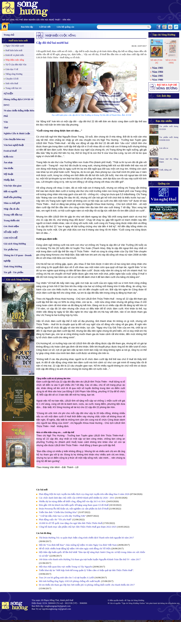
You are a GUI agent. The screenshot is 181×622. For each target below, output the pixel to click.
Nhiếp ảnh (9, 179)
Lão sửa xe (163, 148)
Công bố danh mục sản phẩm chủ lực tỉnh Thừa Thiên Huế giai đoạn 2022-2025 (78, 526)
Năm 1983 (157, 68)
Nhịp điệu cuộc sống (14, 60)
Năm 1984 (157, 72)
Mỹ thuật (8, 174)
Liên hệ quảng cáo (65, 27)
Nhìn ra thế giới (12, 203)
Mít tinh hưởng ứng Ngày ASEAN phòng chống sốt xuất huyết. (69, 581)
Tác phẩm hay (11, 249)
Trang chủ (9, 34)
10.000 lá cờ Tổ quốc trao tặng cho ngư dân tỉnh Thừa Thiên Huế (71, 523)
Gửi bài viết (44, 27)
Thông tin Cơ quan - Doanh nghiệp (17, 258)
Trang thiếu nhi (12, 220)
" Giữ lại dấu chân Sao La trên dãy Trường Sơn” (62, 515)
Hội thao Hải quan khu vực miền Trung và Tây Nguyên (65, 566)
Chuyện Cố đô (11, 78)
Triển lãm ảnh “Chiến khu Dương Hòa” (58, 512)
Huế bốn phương (13, 197)
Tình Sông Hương (13, 266)
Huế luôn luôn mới (18, 40)
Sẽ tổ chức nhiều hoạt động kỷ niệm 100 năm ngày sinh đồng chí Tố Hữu (75, 548)
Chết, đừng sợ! (165, 170)
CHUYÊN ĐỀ (10, 237)
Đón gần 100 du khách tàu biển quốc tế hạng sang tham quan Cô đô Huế (74, 505)
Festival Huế (10, 150)
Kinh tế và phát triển (14, 55)
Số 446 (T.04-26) (156, 61)
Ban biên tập (27, 27)
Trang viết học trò (13, 88)
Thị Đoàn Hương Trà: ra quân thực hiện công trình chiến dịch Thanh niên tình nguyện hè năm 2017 (86, 537)
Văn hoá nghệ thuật (14, 145)
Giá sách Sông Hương (15, 243)
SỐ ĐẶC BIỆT (11, 232)
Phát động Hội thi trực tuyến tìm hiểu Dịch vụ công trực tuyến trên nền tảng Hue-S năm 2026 (84, 494)
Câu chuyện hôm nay (14, 139)
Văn (6, 121)
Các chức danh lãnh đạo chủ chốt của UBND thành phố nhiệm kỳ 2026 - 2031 (76, 497)
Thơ (6, 127)
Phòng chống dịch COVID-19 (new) (18, 102)
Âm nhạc (8, 162)
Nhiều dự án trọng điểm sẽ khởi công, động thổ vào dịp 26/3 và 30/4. (72, 501)
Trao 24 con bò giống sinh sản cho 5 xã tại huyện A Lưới (66, 577)
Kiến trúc (8, 156)
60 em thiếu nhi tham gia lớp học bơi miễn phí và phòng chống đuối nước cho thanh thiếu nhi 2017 (87, 584)
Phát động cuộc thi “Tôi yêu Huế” (55, 519)
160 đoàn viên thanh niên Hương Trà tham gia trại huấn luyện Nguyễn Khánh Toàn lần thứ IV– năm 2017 (89, 559)
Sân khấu (8, 168)
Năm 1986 (157, 80)
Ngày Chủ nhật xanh (14, 45)
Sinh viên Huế (11, 83)
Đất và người (10, 191)
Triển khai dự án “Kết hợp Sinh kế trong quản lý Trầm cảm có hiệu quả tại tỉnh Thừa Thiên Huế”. (86, 570)
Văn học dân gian (13, 185)
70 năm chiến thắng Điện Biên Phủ (19, 113)
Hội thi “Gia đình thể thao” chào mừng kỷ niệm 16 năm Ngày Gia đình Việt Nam (78, 544)
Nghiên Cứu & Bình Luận (17, 133)
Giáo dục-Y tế (11, 69)
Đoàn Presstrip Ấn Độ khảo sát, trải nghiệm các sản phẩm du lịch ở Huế (73, 508)
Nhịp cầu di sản (11, 208)
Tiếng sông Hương (13, 74)
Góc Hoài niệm (11, 226)
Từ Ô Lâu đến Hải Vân (15, 64)
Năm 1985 (157, 76)
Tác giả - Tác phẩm (13, 272)
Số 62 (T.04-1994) (170, 61)
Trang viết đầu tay (13, 214)
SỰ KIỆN (8, 93)
